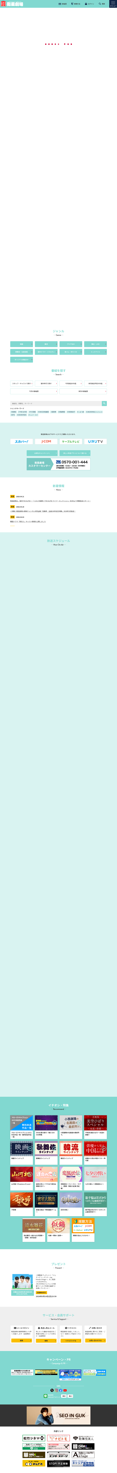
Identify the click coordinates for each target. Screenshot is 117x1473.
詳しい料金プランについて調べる (75, 453)
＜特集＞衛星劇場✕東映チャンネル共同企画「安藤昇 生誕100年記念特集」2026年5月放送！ (43, 511)
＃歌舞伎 (13, 412)
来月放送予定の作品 (95, 383)
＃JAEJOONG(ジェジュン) (94, 412)
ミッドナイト (95, 352)
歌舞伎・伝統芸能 (21, 352)
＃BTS (13, 415)
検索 (102, 4)
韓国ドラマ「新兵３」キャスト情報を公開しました (28, 521)
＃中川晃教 (32, 412)
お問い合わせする (95, 1340)
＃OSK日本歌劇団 (43, 412)
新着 (12, 496)
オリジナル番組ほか (22, 359)
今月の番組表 (34, 391)
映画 (21, 344)
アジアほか (71, 344)
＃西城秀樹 (61, 412)
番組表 (63, 4)
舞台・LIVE (95, 344)
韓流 (46, 344)
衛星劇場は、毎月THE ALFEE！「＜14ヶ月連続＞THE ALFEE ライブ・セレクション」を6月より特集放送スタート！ (50, 501)
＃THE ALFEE (22, 412)
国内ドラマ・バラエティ (46, 352)
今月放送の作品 (70, 383)
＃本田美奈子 (71, 412)
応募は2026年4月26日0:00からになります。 (22, 1293)
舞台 (70, 1396)
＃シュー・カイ (33, 415)
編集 (21, 1340)
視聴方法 (75, 4)
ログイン (89, 4)
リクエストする (70, 1340)
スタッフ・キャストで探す (21, 383)
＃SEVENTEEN (21, 415)
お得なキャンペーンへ (42, 453)
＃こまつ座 (80, 412)
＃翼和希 (53, 412)
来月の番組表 (83, 391)
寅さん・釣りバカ (71, 352)
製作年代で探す (46, 383)
